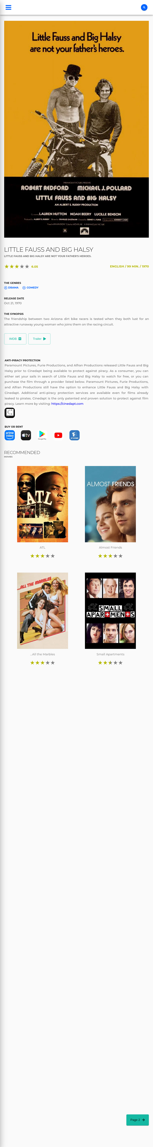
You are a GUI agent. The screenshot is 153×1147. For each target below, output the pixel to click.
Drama (11, 287)
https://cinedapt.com (67, 403)
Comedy (30, 287)
